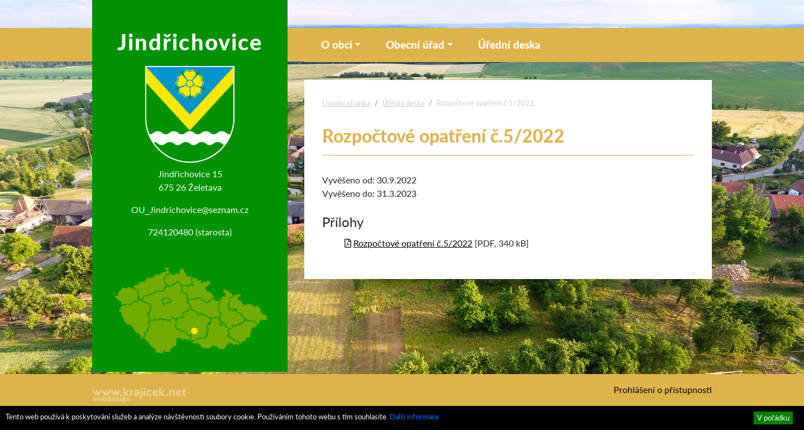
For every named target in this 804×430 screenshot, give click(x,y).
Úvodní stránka (346, 103)
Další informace (414, 417)
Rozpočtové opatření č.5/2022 (412, 243)
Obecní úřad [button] (415, 44)
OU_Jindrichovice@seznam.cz (190, 209)
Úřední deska (509, 44)
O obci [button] (336, 44)
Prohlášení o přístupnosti (663, 389)
